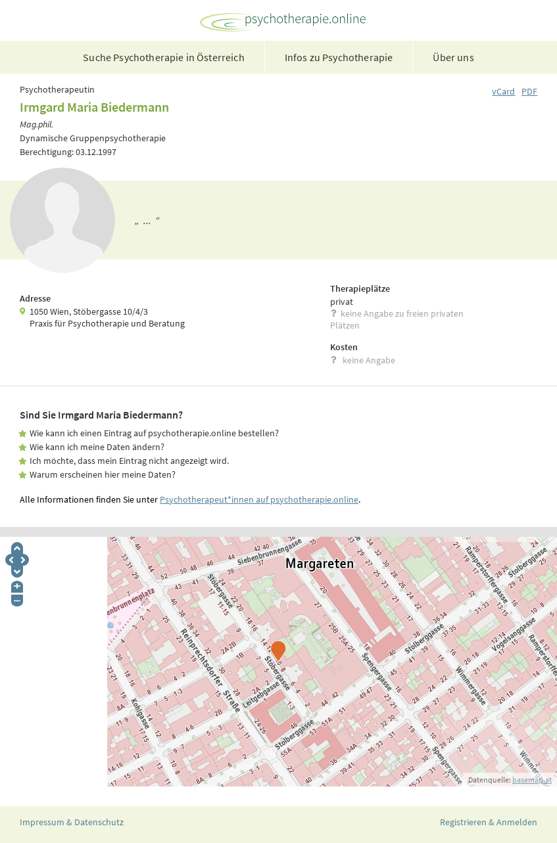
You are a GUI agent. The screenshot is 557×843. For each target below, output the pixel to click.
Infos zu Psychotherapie (339, 57)
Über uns (453, 57)
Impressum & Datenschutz (72, 822)
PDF (529, 91)
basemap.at (532, 780)
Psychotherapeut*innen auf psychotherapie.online (259, 499)
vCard (503, 91)
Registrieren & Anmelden (488, 822)
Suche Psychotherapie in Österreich (163, 57)
